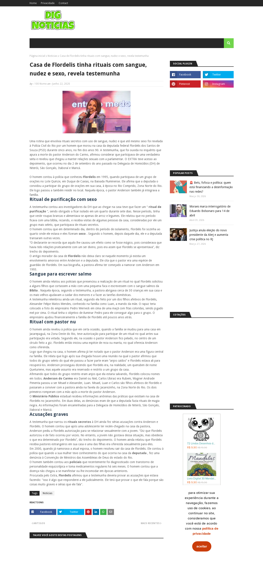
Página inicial (37, 55)
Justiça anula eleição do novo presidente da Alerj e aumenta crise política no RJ (208, 235)
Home (33, 3)
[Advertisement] (202, 136)
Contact (63, 3)
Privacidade (47, 3)
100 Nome (40, 83)
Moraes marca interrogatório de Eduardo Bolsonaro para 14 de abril (209, 211)
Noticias (52, 55)
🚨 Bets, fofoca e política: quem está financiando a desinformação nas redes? (211, 187)
